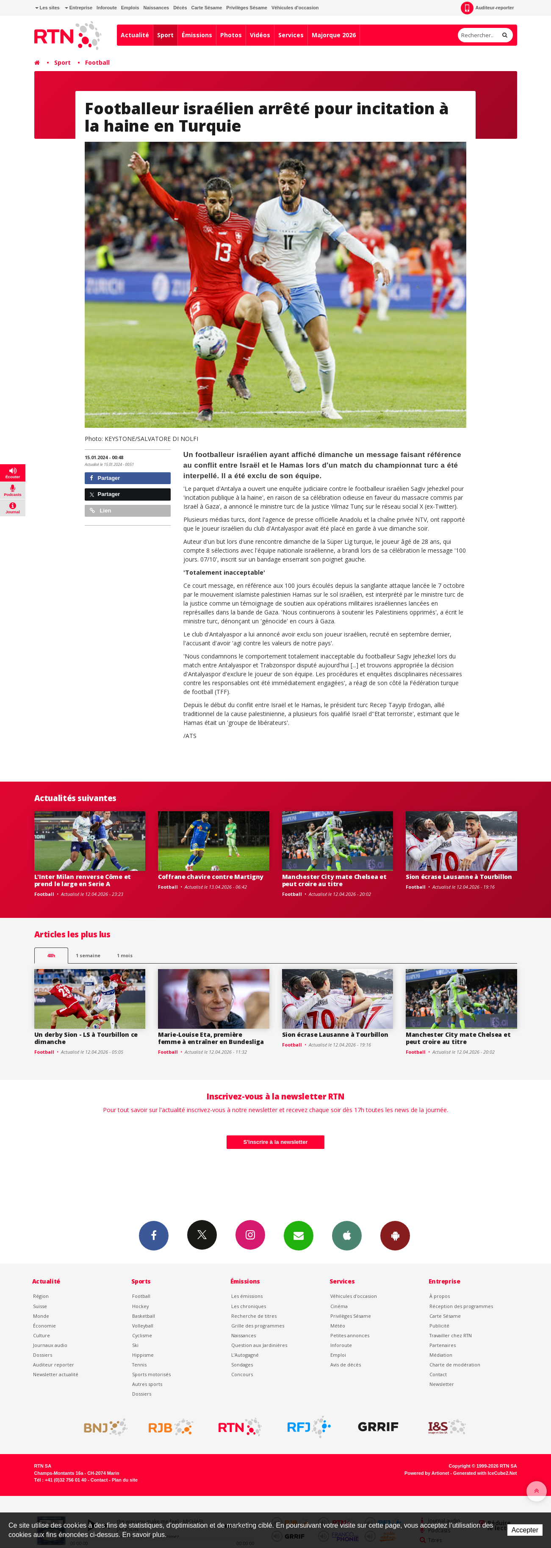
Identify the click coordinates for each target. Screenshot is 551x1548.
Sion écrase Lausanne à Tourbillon (459, 877)
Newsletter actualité (55, 1374)
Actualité (135, 35)
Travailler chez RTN (450, 1335)
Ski (135, 1345)
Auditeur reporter (53, 1364)
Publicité (439, 1325)
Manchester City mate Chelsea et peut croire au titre (334, 880)
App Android (395, 1235)
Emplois (130, 7)
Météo (337, 1325)
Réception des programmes (461, 1306)
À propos (439, 1296)
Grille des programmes (257, 1325)
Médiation (440, 1355)
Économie (44, 1325)
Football (97, 62)
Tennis (139, 1364)
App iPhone (347, 1235)
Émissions (197, 35)
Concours (242, 1374)
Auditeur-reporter (487, 8)
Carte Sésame (206, 7)
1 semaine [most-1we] (88, 955)
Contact (438, 1374)
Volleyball (142, 1325)
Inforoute (107, 7)
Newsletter (441, 1384)
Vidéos (260, 35)
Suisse (40, 1306)
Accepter (525, 1530)
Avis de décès (345, 1364)
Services (291, 35)
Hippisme (143, 1355)
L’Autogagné (245, 1355)
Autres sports (147, 1384)
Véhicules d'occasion (294, 7)
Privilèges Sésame (246, 7)
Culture (41, 1335)
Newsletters (298, 1235)
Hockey (140, 1306)
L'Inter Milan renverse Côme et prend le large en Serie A (82, 880)
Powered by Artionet (426, 1473)
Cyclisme (142, 1335)
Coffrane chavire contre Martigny (210, 877)
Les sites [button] (47, 7)
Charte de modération (454, 1364)
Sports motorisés (151, 1374)
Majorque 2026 (334, 35)
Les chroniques (248, 1306)
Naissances (156, 7)
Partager (105, 478)
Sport (165, 35)
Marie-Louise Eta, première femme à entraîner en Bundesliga (210, 1038)
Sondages (242, 1364)
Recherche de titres (254, 1316)
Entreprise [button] (78, 7)
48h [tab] (51, 955)
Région (41, 1296)
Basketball (143, 1316)
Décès (180, 7)
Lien (100, 510)
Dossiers (42, 1355)
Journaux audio (50, 1345)
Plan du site (125, 1479)
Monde (41, 1316)
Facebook (154, 1235)
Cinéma (339, 1306)
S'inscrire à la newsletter (276, 1142)
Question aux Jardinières (259, 1345)
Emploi (338, 1355)
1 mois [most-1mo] (125, 955)
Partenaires (442, 1345)
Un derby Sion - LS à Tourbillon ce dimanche (86, 1038)
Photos (231, 35)
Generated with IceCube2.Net (485, 1473)
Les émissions (247, 1296)
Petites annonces (349, 1335)
